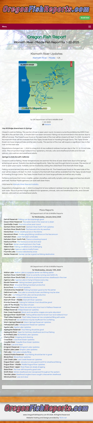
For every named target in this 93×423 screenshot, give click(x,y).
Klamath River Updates (32, 300)
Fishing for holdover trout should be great (35, 302)
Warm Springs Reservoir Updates (37, 322)
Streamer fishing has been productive (30, 285)
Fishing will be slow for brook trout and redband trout (46, 315)
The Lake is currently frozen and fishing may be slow (38, 292)
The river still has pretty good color (27, 369)
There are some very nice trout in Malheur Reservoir (40, 307)
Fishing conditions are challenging (28, 247)
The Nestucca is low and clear (29, 242)
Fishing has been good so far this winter (40, 290)
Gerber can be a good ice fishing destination (36, 254)
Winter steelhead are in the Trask (27, 244)
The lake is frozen (27, 305)
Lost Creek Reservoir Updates (30, 359)
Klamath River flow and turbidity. (26, 184)
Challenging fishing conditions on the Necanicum (38, 234)
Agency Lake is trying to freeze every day (31, 280)
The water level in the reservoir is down (38, 222)
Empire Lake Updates (28, 350)
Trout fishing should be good (32, 330)
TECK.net (63, 418)
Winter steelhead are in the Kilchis (28, 232)
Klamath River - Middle (44, 58)
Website (47, 124)
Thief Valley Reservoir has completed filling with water (43, 317)
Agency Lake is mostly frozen (26, 249)
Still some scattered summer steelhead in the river (46, 277)
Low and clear (17, 345)
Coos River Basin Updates (23, 340)
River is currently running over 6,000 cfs (42, 275)
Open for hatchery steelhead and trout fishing (36, 332)
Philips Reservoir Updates (28, 310)
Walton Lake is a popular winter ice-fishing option (34, 272)
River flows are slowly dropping (33, 367)
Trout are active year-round (29, 224)
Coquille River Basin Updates (27, 342)
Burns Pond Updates (22, 287)
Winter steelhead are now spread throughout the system (37, 372)
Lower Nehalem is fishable (27, 237)
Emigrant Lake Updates (29, 347)
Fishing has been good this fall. (31, 282)
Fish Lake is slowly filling (22, 352)
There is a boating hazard (36, 239)
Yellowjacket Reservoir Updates (32, 325)
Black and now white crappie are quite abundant (41, 312)
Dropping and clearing (24, 337)
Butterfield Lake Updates (28, 335)
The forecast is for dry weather (38, 229)
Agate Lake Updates (22, 327)
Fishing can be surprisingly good (31, 219)
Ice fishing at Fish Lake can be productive (29, 295)
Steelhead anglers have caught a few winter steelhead (38, 374)
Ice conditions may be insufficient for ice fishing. (36, 320)
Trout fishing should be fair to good (38, 354)
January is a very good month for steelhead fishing (40, 362)
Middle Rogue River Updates (33, 364)
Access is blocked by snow (26, 252)
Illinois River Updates (22, 357)
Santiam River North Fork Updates (40, 227)
